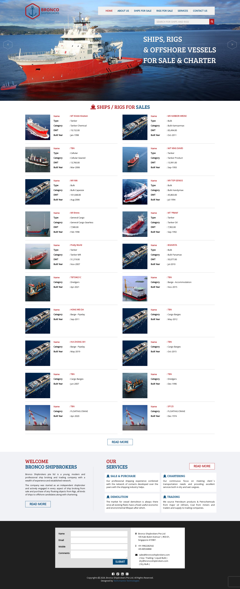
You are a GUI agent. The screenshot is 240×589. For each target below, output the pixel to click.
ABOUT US (123, 10)
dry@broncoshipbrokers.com (153, 560)
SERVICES (183, 10)
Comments (63, 553)
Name (57, 116)
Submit (120, 562)
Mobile (62, 546)
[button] (7, 44)
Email (61, 540)
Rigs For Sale (164, 10)
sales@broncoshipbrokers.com (154, 554)
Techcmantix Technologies (126, 580)
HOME (109, 10)
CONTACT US (200, 10)
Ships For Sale (142, 10)
